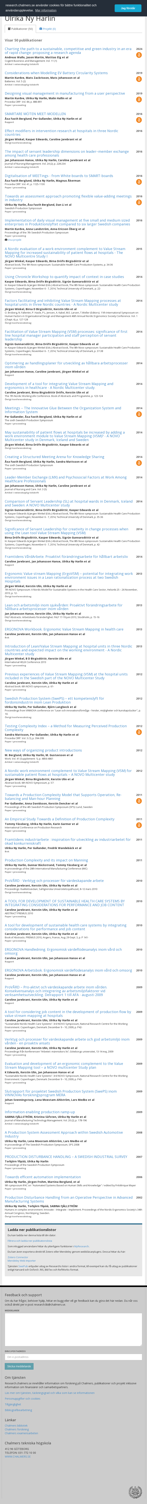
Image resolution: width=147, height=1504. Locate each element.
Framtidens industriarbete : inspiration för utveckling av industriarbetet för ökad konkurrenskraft (68, 841)
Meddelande (12, 1310)
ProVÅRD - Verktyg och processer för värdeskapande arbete (54, 880)
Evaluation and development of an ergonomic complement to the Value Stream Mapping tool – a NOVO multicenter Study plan (64, 1065)
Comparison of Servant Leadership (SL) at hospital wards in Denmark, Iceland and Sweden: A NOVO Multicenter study (69, 503)
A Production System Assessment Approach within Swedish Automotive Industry (64, 1134)
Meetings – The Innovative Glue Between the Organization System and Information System (63, 410)
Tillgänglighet (13, 1404)
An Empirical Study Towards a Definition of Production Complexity (59, 819)
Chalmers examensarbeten (21, 1433)
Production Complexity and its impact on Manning (46, 860)
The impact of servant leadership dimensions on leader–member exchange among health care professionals (67, 153)
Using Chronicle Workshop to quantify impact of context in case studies (64, 276)
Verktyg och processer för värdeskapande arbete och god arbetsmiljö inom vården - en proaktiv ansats (67, 1041)
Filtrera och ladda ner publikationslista (30, 1240)
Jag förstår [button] (128, 8)
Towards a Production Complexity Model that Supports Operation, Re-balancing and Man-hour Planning (63, 796)
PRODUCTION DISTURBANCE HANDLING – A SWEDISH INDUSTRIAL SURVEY (66, 1156)
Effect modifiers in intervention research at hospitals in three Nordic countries (61, 132)
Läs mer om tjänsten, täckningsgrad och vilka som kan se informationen (50, 1393)
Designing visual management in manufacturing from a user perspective (65, 93)
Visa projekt (14, 239)
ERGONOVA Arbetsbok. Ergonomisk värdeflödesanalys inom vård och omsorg (68, 970)
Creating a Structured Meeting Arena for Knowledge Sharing (54, 456)
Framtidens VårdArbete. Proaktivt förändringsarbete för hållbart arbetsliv (66, 556)
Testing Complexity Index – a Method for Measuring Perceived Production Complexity (66, 728)
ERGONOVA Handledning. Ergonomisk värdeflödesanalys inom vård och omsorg (63, 951)
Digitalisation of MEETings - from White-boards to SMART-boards (59, 175)
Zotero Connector (18, 1257)
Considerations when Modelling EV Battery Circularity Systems (56, 73)
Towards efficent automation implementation (43, 1177)
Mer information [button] (45, 10)
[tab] (20, 29)
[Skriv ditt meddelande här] (73, 1329)
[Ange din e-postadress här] (73, 1357)
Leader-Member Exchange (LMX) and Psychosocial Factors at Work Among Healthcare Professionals (66, 479)
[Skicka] (19, 1366)
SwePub (23, 1266)
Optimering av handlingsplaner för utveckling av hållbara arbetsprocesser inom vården (66, 365)
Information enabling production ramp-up (40, 1112)
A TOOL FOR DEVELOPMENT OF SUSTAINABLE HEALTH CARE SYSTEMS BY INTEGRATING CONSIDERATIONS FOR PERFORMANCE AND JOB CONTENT (65, 903)
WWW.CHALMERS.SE (18, 1456)
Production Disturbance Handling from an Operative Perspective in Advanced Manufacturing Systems (69, 1199)
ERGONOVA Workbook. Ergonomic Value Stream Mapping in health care (64, 629)
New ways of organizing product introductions (43, 750)
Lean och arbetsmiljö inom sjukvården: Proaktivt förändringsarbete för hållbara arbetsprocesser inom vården (63, 607)
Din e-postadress (15, 1351)
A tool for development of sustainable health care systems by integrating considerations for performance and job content (66, 927)
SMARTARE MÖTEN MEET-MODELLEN (35, 113)
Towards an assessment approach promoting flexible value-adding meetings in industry (68, 198)
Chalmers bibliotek (16, 1425)
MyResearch (81, 1246)
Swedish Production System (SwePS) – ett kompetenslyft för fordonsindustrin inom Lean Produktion (54, 700)
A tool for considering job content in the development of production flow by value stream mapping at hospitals (68, 1013)
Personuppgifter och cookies (22, 1398)
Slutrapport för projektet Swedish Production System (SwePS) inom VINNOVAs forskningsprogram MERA (61, 1093)
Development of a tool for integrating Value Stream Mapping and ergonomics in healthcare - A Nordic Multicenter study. (59, 385)
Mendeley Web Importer (22, 1260)
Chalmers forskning (17, 1429)
